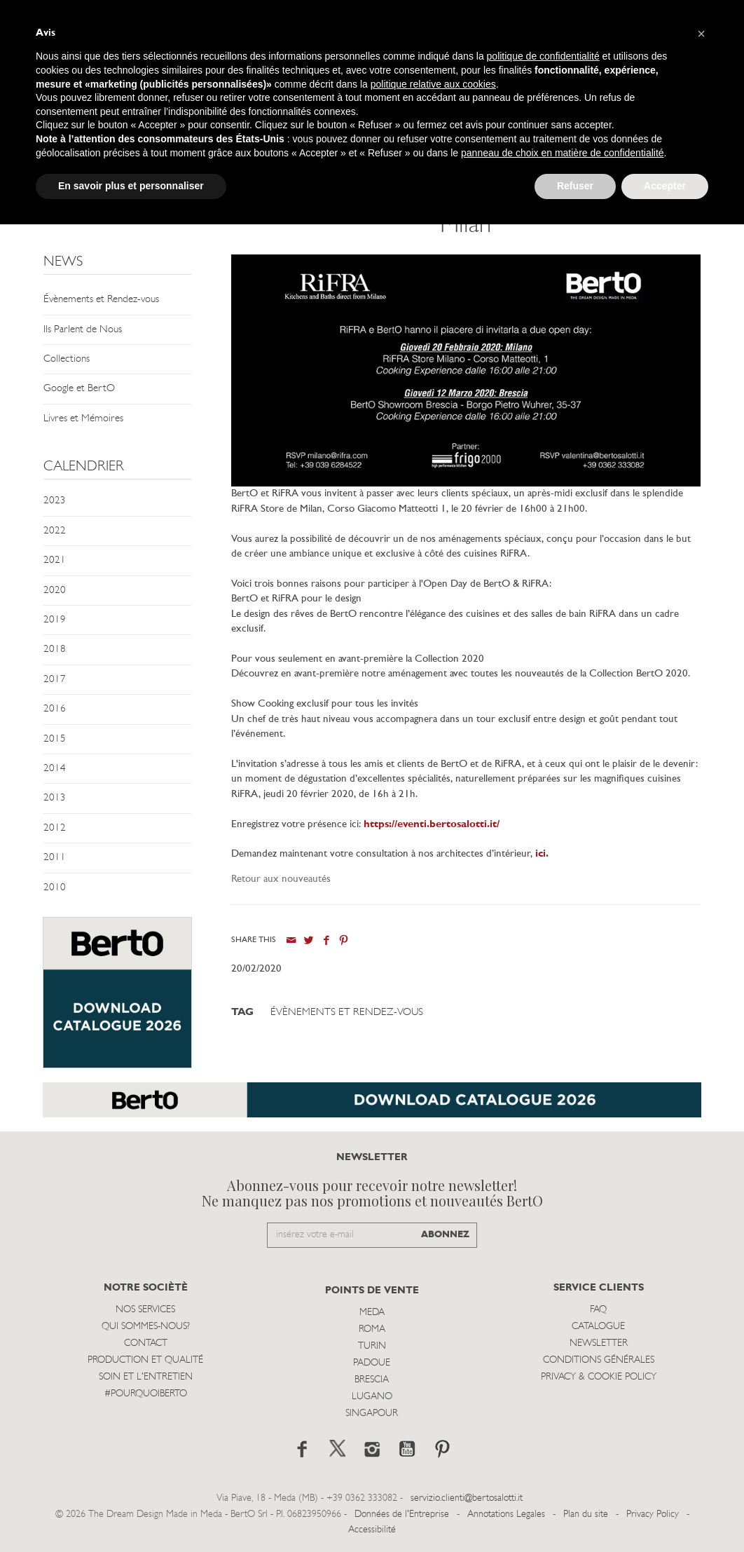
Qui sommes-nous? (146, 1326)
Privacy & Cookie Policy (598, 1377)
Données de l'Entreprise (401, 1514)
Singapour (371, 1413)
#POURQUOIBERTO (145, 1394)
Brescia (371, 1380)
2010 (54, 888)
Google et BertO (79, 388)
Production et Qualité (145, 1360)
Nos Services (145, 1310)
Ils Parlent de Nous (82, 330)
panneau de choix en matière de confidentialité (562, 152)
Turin (372, 1346)
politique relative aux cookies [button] (433, 84)
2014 (54, 768)
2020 (54, 590)
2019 (54, 620)
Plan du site (585, 1514)
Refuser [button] (575, 185)
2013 (54, 798)
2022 (54, 531)
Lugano (372, 1396)
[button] (701, 33)
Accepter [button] (665, 185)
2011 (54, 857)
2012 (54, 828)
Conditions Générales (598, 1360)
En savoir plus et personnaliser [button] (131, 185)
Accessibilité (372, 1530)
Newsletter (599, 1343)
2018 (54, 649)
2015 (54, 739)
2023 (54, 501)
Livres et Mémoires (83, 419)
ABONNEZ (445, 1234)
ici (540, 854)
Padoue (371, 1363)
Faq (598, 1310)
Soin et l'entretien (146, 1377)
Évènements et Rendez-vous (101, 299)
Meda (372, 1312)
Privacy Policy (652, 1514)
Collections (66, 359)
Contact (145, 1343)
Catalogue (598, 1326)
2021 (54, 560)
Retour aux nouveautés (281, 879)
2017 (54, 679)
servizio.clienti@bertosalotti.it (467, 1498)
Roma (372, 1329)
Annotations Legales (506, 1514)
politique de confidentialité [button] (543, 56)
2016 (54, 709)
